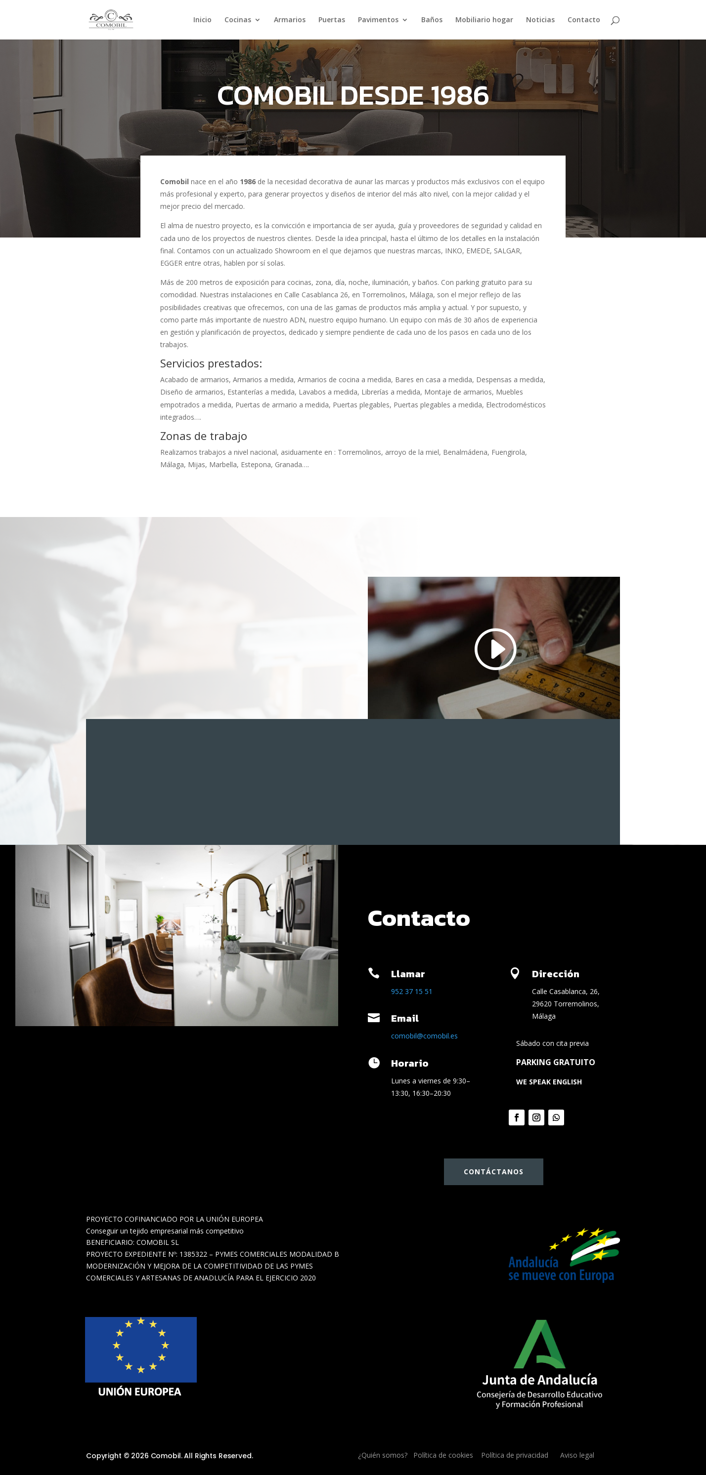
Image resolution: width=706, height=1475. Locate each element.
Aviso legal (577, 1455)
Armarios (290, 20)
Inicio (202, 20)
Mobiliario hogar (484, 20)
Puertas (331, 20)
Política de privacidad (514, 1455)
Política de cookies (443, 1455)
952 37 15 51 (412, 991)
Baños (431, 20)
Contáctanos (494, 1171)
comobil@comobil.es (424, 1035)
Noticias (540, 20)
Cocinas (237, 20)
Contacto (584, 20)
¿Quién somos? (382, 1455)
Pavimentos (378, 20)
